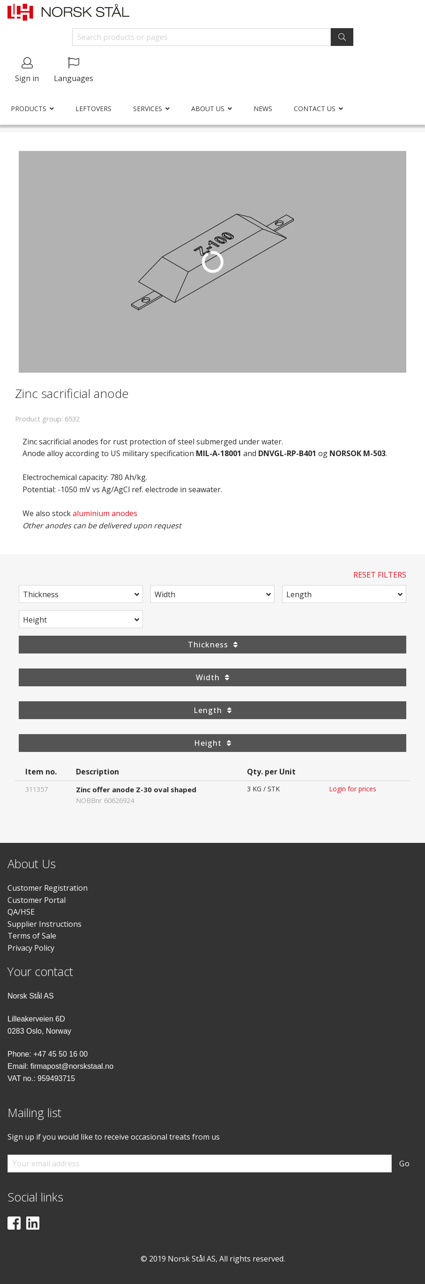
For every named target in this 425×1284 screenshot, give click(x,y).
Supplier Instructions (44, 924)
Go (404, 1163)
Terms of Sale (31, 936)
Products (28, 108)
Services (147, 108)
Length (299, 594)
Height (35, 620)
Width (165, 594)
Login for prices (352, 788)
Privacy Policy (30, 948)
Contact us (315, 108)
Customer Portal (36, 900)
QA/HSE (21, 912)
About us (207, 108)
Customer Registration (47, 888)
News (263, 108)
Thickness (41, 594)
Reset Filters (379, 575)
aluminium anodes (105, 513)
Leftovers (93, 108)
